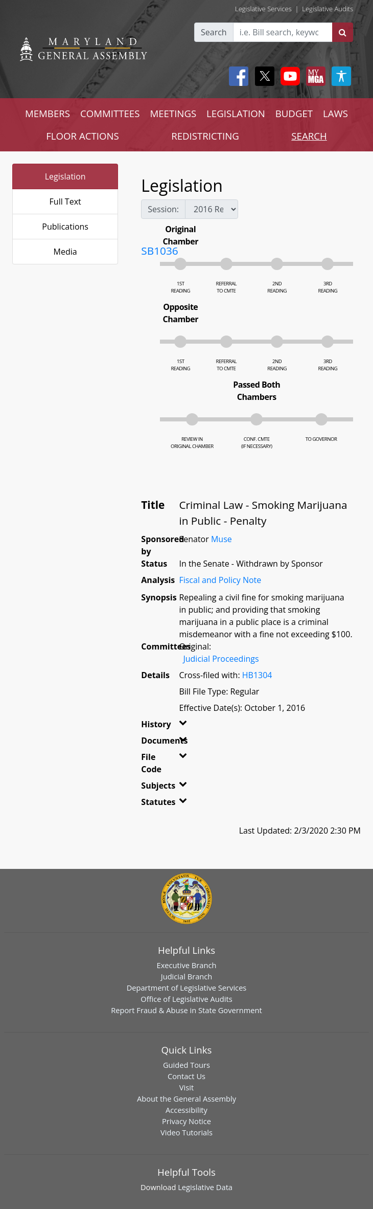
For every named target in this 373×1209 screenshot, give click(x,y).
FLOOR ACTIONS (82, 135)
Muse (221, 539)
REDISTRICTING (205, 135)
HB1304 (257, 675)
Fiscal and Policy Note (220, 580)
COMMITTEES (110, 113)
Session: (163, 209)
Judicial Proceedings (221, 658)
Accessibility (186, 1110)
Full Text (65, 201)
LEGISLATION (235, 113)
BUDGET (294, 113)
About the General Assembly (186, 1098)
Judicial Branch (187, 976)
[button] (180, 726)
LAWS (335, 113)
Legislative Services (263, 8)
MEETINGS (173, 113)
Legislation (65, 176)
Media (65, 251)
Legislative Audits (327, 8)
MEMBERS (47, 113)
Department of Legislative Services (187, 987)
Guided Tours (186, 1065)
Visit (186, 1087)
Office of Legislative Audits (186, 999)
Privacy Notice (186, 1121)
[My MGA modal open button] (313, 76)
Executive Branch (187, 965)
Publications (65, 226)
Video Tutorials (186, 1132)
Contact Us (186, 1076)
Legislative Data (205, 1187)
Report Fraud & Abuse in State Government (186, 1010)
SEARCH (309, 135)
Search (214, 32)
